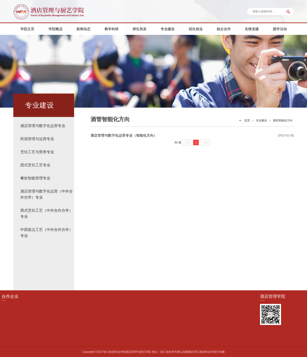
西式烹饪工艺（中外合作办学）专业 (46, 213)
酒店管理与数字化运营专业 (42, 126)
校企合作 (224, 29)
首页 (247, 120)
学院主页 (27, 29)
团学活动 (280, 29)
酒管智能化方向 (283, 120)
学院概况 (55, 29)
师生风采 (140, 29)
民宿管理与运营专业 (37, 139)
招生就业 (196, 29)
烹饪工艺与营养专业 (37, 152)
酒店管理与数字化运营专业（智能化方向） (123, 135)
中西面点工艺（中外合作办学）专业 (46, 233)
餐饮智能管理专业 (35, 178)
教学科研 (112, 29)
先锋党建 (252, 29)
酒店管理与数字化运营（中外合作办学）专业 (46, 194)
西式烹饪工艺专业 (35, 165)
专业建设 (168, 29)
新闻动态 (83, 29)
